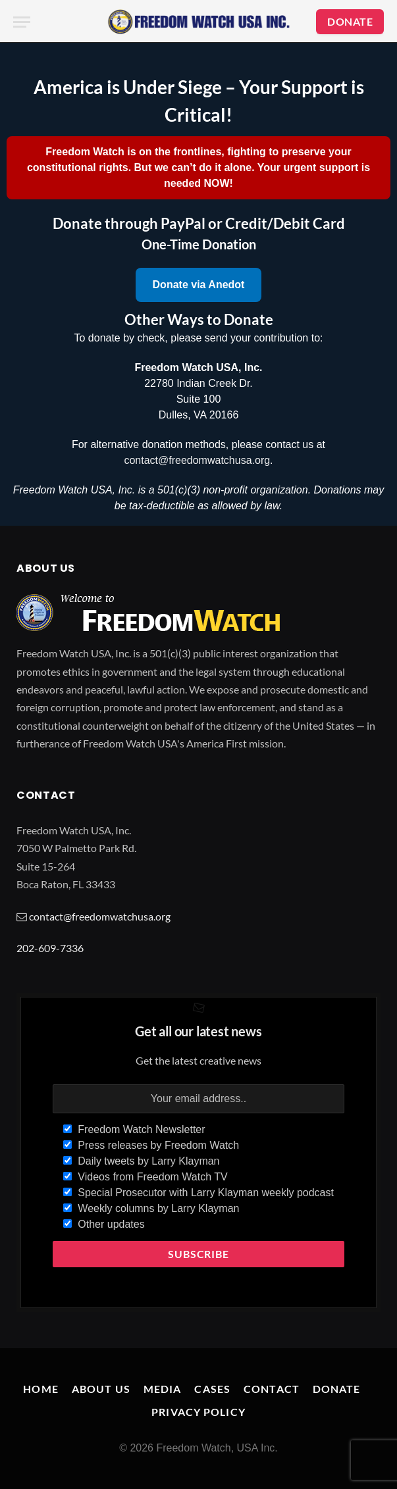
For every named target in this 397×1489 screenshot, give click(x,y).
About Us (101, 1388)
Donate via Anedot (199, 284)
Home (40, 1388)
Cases (212, 1388)
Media (163, 1388)
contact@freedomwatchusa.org (197, 460)
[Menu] (21, 22)
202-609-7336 (50, 948)
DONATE (350, 21)
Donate (337, 1388)
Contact (272, 1388)
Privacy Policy (198, 1411)
